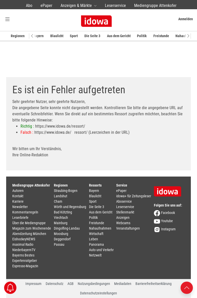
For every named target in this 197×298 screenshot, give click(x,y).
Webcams (123, 223)
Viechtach (61, 217)
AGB (70, 284)
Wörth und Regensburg (70, 207)
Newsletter (20, 207)
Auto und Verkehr (101, 250)
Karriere (18, 201)
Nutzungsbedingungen (94, 284)
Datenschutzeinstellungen (98, 293)
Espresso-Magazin (25, 266)
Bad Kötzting (63, 212)
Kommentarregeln (25, 212)
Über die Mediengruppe (29, 223)
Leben (93, 239)
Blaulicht (56, 36)
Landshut (60, 196)
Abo (29, 5)
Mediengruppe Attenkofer (155, 5)
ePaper (46, 5)
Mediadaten (122, 284)
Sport (74, 36)
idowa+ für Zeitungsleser (133, 196)
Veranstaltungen (128, 228)
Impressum (33, 284)
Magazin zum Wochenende (31, 228)
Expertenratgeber (24, 261)
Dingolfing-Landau (67, 228)
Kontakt (17, 196)
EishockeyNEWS (23, 239)
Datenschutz (54, 284)
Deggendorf (62, 239)
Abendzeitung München (29, 234)
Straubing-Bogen (65, 191)
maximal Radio (22, 244)
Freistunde (161, 36)
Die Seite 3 (92, 36)
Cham (58, 201)
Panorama (96, 244)
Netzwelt (95, 255)
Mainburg (60, 223)
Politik (142, 36)
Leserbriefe (20, 217)
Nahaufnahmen (100, 228)
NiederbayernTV (23, 250)
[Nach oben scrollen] (187, 287)
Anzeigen (123, 217)
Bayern (38, 36)
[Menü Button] (7, 19)
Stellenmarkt (125, 212)
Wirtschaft (96, 234)
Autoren (18, 191)
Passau (59, 244)
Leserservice (115, 5)
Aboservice (124, 201)
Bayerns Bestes (23, 255)
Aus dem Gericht (119, 36)
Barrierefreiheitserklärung (153, 284)
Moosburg (61, 234)
